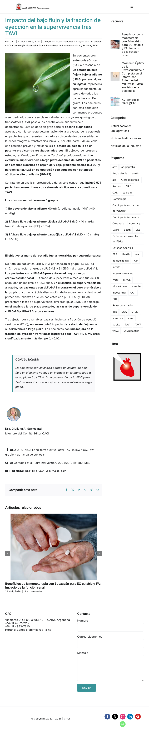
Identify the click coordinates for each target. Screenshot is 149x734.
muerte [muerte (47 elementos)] (136, 286)
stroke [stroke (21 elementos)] (116, 324)
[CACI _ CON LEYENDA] (33, 3)
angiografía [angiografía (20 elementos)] (128, 166)
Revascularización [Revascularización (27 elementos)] (123, 305)
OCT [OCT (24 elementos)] (133, 292)
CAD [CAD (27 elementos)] (115, 192)
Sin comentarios (33, 591)
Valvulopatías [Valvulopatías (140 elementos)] (131, 330)
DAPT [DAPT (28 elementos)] (115, 229)
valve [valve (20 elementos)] (115, 330)
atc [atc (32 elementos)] (114, 179)
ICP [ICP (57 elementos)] (135, 260)
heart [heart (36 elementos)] (138, 254)
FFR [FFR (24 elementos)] (114, 254)
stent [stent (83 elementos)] (130, 318)
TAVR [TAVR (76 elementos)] (138, 324)
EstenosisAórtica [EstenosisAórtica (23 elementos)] (122, 247)
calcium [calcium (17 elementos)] (127, 192)
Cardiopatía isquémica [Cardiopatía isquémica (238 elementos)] (125, 217)
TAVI (95, 45)
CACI (12, 41)
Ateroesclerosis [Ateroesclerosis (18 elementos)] (130, 179)
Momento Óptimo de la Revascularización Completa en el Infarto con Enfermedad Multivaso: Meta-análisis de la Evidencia (134, 76)
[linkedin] (130, 716)
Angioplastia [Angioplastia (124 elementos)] (119, 173)
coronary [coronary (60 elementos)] (134, 223)
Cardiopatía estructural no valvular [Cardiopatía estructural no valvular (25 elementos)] (126, 208)
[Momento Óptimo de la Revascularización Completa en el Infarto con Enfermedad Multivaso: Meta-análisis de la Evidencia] (115, 74)
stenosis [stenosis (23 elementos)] (117, 318)
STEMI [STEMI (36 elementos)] (135, 311)
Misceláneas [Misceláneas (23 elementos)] (119, 286)
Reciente (117, 21)
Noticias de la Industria (126, 146)
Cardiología (18, 45)
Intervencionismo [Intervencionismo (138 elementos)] (122, 273)
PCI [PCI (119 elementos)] (114, 298)
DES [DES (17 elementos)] (138, 229)
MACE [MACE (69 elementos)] (127, 279)
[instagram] (123, 716)
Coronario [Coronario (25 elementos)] (118, 223)
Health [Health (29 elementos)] (126, 254)
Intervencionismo (71, 45)
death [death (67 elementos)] (127, 229)
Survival (87, 45)
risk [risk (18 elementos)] (114, 311)
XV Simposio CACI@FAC (130, 101)
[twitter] (115, 716)
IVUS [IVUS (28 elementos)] (115, 279)
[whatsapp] (123, 724)
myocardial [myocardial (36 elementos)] (119, 292)
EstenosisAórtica (35, 45)
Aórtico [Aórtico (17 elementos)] (116, 186)
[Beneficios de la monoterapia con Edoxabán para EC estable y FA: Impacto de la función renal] (115, 42)
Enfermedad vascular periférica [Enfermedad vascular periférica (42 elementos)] (125, 239)
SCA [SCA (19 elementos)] (124, 311)
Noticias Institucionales (126, 138)
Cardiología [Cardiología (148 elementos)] (119, 198)
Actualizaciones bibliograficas (72, 41)
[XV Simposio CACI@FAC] (115, 99)
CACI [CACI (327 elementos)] (129, 186)
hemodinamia (53, 45)
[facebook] (107, 716)
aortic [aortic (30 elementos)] (135, 173)
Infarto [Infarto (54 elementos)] (116, 267)
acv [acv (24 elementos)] (114, 166)
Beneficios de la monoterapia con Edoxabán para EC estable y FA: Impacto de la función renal (132, 45)
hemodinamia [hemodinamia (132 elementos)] (120, 260)
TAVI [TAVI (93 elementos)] (127, 324)
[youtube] (138, 716)
